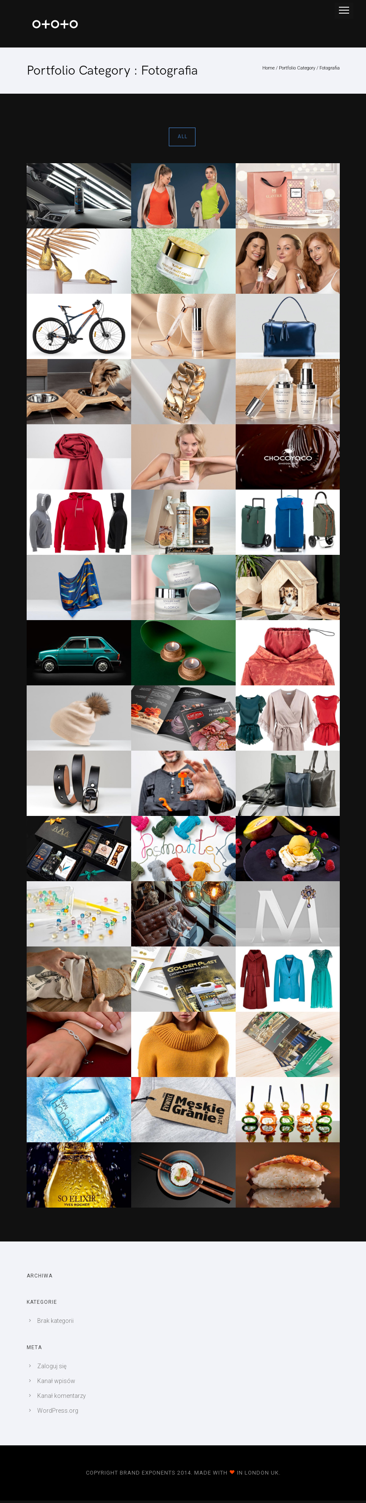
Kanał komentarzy (61, 1395)
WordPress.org (57, 1410)
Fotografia (329, 68)
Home (268, 68)
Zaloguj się (51, 1366)
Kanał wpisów (56, 1381)
